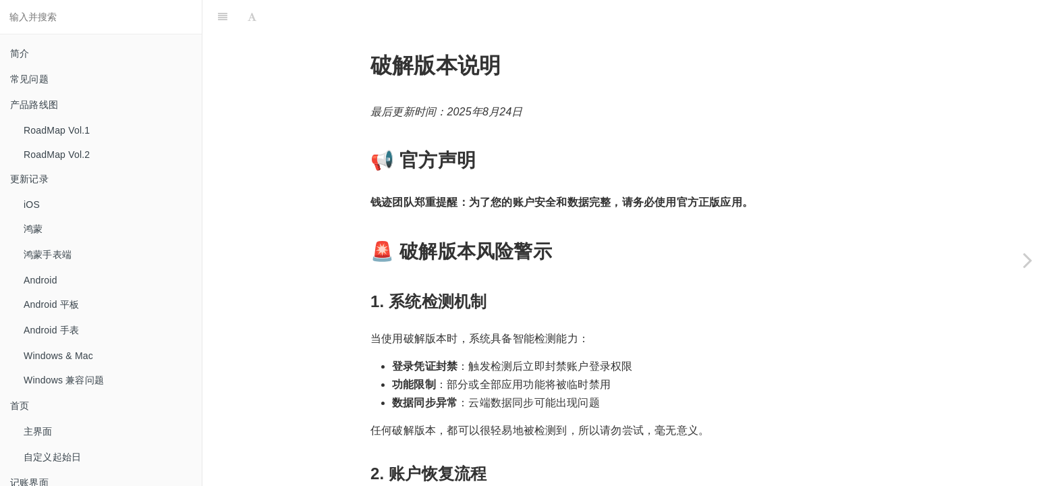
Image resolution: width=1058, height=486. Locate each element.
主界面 (38, 431)
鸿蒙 (33, 228)
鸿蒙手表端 (48, 254)
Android (40, 280)
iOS (32, 204)
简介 (19, 53)
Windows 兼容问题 (64, 380)
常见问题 (29, 79)
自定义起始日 (52, 457)
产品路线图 (34, 104)
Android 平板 (51, 304)
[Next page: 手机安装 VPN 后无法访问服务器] (1027, 260)
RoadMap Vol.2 (57, 154)
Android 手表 (51, 330)
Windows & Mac (58, 355)
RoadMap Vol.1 (57, 130)
